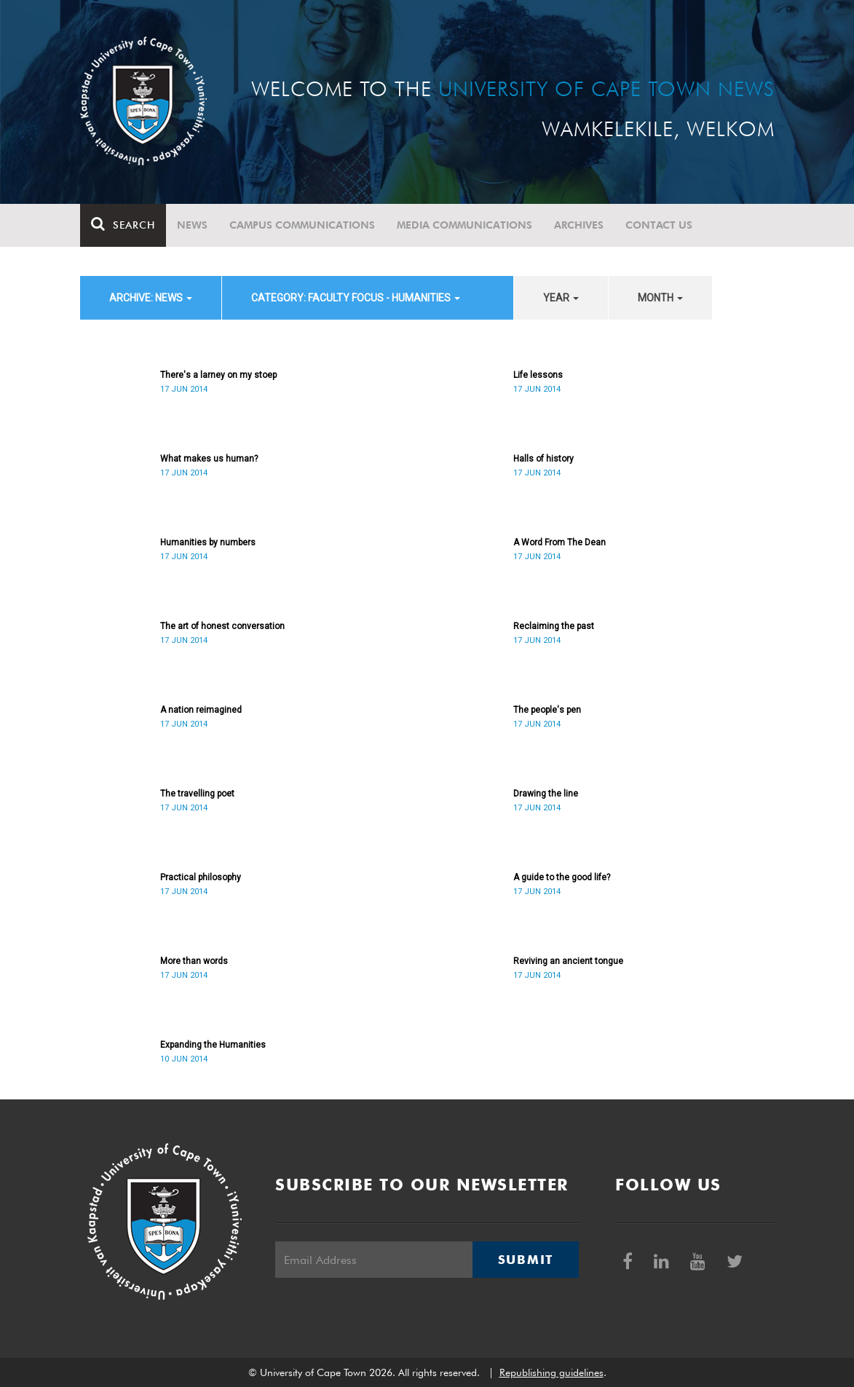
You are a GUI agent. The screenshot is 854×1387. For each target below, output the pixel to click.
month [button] (660, 298)
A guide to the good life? (561, 877)
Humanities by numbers (208, 542)
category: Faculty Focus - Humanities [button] (355, 298)
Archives (579, 225)
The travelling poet (197, 794)
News (192, 225)
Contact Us (658, 225)
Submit (525, 1259)
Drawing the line (545, 794)
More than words (194, 961)
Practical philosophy (200, 877)
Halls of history (543, 459)
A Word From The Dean (559, 542)
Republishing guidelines (551, 1372)
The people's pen (547, 710)
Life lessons (538, 375)
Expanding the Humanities (213, 1045)
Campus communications (302, 225)
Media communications (464, 225)
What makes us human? (209, 459)
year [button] (561, 298)
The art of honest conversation (222, 626)
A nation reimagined (201, 710)
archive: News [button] (150, 298)
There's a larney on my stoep (218, 375)
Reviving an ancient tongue (568, 961)
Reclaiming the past (553, 626)
